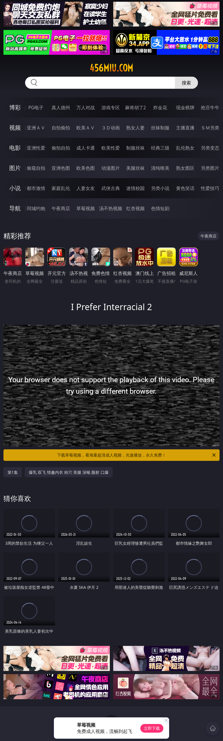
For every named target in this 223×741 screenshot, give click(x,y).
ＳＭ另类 (210, 128)
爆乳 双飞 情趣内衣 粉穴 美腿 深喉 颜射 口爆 (69, 472)
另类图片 (210, 168)
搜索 (186, 83)
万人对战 (85, 107)
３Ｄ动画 (110, 128)
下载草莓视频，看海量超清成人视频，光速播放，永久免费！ (137, 455)
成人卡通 (85, 148)
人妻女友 (85, 188)
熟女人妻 (135, 128)
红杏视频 (135, 208)
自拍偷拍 (61, 128)
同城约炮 (36, 208)
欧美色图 (85, 168)
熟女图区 (185, 168)
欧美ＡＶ (85, 128)
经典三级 (160, 148)
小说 (15, 188)
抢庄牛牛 (210, 107)
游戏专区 (110, 107)
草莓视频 (85, 208)
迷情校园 (135, 188)
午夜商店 (61, 208)
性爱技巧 (210, 188)
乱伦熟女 (185, 148)
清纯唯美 (160, 168)
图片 (15, 168)
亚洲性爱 (36, 148)
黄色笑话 (185, 188)
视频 (15, 127)
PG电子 (36, 107)
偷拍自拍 (61, 148)
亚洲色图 (61, 168)
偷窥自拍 (36, 168)
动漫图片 (110, 168)
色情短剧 (160, 208)
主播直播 (185, 128)
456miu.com (111, 68)
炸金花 (160, 107)
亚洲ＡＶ (36, 128)
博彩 (15, 107)
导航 (15, 208)
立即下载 (152, 728)
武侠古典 (110, 188)
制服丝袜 (135, 148)
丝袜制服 (160, 128)
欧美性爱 (110, 148)
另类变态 (210, 148)
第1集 (12, 472)
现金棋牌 (185, 107)
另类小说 (160, 188)
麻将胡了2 (135, 107)
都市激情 (36, 188)
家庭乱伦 (61, 188)
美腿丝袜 (135, 168)
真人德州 (61, 107)
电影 (15, 148)
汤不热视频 (110, 208)
